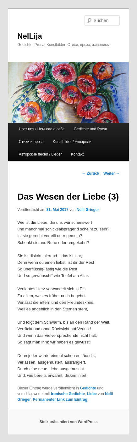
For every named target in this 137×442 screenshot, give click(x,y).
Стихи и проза (31, 141)
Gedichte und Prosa (90, 129)
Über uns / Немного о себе (42, 129)
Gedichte (88, 388)
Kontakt (77, 154)
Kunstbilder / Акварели (72, 141)
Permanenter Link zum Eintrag (60, 399)
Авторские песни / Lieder (40, 154)
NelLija (29, 36)
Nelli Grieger (88, 209)
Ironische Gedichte (68, 394)
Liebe (92, 394)
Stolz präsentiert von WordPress (68, 422)
